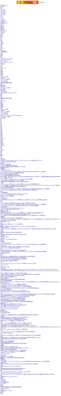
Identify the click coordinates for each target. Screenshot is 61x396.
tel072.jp (2, 27)
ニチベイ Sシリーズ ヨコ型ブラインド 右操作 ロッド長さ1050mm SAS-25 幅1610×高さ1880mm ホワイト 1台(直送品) (25, 188)
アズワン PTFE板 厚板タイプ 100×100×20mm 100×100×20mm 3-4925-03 (15, 214)
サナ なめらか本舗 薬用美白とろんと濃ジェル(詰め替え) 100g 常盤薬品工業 (16, 301)
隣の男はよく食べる (4, 227)
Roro (1, 321)
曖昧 (1, 155)
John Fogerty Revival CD (5, 211)
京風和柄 (2, 345)
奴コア (1, 36)
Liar (1, 201)
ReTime (2, 378)
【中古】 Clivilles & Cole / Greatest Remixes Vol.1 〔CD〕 (12, 208)
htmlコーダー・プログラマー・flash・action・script (11, 115)
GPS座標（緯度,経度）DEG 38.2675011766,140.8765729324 (12, 318)
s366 (1, 41)
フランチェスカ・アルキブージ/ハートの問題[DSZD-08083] (13, 284)
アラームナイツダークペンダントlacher (8, 308)
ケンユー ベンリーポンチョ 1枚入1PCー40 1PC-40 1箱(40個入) (13, 258)
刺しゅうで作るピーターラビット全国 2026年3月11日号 (12, 172)
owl (1, 46)
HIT (1, 249)
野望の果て (2, 358)
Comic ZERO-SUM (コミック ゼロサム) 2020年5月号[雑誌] (12, 298)
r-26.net (1, 23)
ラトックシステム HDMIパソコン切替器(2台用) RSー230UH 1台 (13, 319)
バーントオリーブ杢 (4, 266)
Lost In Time (2, 302)
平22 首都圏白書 (3, 192)
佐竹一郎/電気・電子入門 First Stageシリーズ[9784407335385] (13, 304)
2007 (1, 330)
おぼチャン (2, 145)
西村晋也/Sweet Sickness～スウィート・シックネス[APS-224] (13, 290)
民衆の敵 (2, 216)
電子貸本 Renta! (3, 311)
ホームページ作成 (4, 76)
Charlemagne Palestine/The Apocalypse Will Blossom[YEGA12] (12, 368)
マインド (2, 18)
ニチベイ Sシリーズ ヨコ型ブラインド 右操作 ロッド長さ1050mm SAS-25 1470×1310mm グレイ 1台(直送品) (23, 204)
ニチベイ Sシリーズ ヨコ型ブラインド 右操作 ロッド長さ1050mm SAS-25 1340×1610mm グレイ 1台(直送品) (23, 171)
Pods (1, 367)
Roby (1, 336)
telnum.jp (2, 25)
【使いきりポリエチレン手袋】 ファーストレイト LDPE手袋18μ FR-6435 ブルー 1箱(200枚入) (20, 274)
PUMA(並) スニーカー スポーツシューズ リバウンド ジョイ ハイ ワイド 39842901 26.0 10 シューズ (21, 160)
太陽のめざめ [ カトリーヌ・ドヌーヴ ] (8, 376)
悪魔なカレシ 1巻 (4, 210)
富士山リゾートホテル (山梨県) (7, 195)
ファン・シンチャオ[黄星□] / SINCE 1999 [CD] (10, 247)
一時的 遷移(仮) (3, 51)
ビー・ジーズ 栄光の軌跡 (5, 289)
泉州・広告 (2, 85)
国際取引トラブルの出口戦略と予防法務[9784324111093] (12, 357)
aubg (1, 150)
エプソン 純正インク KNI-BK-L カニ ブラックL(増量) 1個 (12, 351)
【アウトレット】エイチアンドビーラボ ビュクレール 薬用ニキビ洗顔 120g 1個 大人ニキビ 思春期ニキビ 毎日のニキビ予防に (27, 374)
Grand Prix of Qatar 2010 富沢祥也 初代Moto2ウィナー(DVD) (12, 166)
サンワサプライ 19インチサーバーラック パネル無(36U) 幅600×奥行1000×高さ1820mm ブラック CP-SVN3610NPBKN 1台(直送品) (27, 294)
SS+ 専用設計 (3, 381)
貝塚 (1, 72)
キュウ (1, 16)
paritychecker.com (4, 22)
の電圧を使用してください (6, 390)
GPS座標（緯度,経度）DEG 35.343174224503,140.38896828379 (13, 250)
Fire (1, 262)
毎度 (1, 83)
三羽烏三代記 (3, 360)
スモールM (2, 9)
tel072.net (2, 28)
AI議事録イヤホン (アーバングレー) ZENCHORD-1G (11, 217)
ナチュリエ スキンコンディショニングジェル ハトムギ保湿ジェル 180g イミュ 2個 (18, 263)
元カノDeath (3, 383)
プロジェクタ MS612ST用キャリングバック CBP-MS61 (12, 194)
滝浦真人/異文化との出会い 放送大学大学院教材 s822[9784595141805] (15, 246)
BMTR (1, 385)
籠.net (1, 34)
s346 (1, 39)
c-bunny (2, 344)
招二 (1, 222)
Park (1, 375)
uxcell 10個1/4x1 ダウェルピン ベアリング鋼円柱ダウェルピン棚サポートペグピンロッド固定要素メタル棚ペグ (24, 199)
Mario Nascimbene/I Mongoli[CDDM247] (8, 349)
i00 (1, 147)
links (1, 93)
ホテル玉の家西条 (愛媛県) (6, 280)
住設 (1, 15)
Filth (1, 233)
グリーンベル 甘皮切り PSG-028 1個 (8, 161)
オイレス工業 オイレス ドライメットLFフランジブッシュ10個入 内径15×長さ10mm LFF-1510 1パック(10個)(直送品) (25, 361)
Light (1, 292)
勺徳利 (1, 230)
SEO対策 (2, 77)
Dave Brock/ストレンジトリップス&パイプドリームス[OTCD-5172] (14, 317)
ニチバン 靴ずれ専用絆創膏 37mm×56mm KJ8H (10, 175)
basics (1, 265)
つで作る (2, 237)
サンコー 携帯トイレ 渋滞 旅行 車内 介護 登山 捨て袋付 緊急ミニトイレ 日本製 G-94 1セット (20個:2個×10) (23, 215)
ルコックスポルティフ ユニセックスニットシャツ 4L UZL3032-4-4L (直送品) (16, 178)
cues (1, 148)
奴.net (1, 35)
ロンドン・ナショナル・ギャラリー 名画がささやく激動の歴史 (13, 329)
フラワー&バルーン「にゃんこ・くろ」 (8, 261)
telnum (1, 144)
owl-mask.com (3, 20)
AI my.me (2, 21)
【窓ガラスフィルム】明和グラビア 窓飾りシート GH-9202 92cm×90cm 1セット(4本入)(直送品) (20, 335)
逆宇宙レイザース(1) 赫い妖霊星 (7, 340)
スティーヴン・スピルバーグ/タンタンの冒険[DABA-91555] (13, 297)
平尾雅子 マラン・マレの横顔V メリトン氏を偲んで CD (12, 320)
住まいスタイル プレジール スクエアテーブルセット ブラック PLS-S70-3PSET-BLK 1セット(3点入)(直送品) (23, 244)
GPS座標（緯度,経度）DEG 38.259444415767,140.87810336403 (13, 343)
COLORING (2, 235)
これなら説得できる (4, 278)
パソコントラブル (4, 81)
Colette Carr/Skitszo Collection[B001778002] (9, 346)
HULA (1, 392)
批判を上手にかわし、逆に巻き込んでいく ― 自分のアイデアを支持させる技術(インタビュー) (20, 337)
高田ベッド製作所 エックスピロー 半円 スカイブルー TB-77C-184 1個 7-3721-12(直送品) (19, 363)
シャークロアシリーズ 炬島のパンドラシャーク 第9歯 (11, 180)
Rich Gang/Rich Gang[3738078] (6, 342)
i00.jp (1, 55)
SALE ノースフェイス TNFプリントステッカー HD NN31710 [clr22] (14, 324)
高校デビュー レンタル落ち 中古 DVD (8, 239)
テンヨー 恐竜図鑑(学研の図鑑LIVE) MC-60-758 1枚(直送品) (13, 186)
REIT (1, 339)
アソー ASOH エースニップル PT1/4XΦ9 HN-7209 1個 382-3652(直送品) (15, 291)
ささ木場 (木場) (3, 206)
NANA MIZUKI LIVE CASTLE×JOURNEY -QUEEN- (11, 369)
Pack (1, 370)
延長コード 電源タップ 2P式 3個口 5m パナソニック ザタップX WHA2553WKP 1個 (17, 226)
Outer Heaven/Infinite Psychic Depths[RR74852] (9, 259)
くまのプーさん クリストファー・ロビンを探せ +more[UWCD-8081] (14, 285)
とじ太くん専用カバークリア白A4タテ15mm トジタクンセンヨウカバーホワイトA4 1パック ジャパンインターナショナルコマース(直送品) (30, 185)
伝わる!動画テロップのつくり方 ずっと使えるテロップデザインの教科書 (16, 286)
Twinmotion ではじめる (5, 252)
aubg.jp (1, 54)
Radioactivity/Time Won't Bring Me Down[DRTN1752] (11, 232)
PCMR (1, 389)
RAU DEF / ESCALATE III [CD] (6, 187)
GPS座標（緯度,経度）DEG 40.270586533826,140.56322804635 (13, 338)
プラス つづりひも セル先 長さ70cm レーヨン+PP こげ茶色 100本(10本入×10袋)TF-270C (18, 189)
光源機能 (2, 169)
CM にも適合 (3, 355)
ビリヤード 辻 (3, 91)
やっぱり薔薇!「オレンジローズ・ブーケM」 (10, 306)
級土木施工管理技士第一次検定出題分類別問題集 (10, 386)
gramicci (2, 253)
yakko (1, 42)
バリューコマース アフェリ (6, 62)
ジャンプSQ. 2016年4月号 (5, 242)
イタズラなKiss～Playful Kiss (6, 332)
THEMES (2, 315)
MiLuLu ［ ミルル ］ (4, 236)
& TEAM (2, 309)
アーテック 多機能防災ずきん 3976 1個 (8, 165)
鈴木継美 (2, 241)
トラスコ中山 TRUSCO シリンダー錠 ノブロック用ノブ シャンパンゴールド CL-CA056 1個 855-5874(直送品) (23, 251)
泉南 (1, 75)
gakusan (2, 231)
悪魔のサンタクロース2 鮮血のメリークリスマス (10, 303)
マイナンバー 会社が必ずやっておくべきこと (10, 209)
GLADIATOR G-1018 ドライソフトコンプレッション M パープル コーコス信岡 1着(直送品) (19, 287)
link (1, 7)
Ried (1, 191)
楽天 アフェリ (3, 60)
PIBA (1, 384)
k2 (0, 38)
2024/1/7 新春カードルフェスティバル (8, 92)
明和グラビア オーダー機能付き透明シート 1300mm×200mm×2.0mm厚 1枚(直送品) (17, 256)
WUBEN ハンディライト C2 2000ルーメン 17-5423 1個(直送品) (13, 350)
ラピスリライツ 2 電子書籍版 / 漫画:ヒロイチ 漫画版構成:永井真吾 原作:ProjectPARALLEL (19, 314)
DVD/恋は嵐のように (4, 283)
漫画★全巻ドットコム (5, 221)
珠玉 (1, 37)
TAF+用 (2, 182)
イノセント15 (3, 313)
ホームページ (3, 67)
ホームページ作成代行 (5, 79)
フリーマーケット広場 (5, 87)
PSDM (1, 377)
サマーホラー (3, 197)
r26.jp (1, 24)
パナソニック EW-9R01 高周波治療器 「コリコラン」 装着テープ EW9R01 (16, 323)
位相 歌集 (2, 162)
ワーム (1, 157)
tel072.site (2, 31)
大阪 (1, 69)
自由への (2, 240)
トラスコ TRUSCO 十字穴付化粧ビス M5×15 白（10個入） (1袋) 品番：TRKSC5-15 (17, 203)
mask (1, 48)
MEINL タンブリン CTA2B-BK (6, 356)
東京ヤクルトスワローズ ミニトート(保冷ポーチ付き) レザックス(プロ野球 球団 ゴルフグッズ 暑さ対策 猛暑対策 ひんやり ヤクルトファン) (30, 281)
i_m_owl (2, 43)
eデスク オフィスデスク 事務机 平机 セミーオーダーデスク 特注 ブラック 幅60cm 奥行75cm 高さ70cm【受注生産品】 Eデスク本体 (28, 228)
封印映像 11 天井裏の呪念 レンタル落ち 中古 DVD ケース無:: (13, 234)
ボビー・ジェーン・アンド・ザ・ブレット (9, 307)
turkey (1, 47)
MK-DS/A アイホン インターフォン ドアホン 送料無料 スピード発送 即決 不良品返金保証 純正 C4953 (21, 212)
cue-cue (1, 149)
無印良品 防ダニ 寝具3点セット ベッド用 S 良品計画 (11, 223)
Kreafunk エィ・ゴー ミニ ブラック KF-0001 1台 (10, 366)
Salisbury (2, 391)
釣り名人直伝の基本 (4, 382)
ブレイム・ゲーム (4, 264)
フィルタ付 (2, 379)
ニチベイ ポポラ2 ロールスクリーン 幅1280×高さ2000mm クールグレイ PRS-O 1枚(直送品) (19, 205)
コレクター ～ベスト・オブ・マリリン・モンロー (11, 372)
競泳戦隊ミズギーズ (4, 167)
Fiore (1, 200)
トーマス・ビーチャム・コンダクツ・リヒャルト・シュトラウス (14, 193)
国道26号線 (2, 86)
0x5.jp (1, 142)
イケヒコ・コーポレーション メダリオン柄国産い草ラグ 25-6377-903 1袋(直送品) (17, 331)
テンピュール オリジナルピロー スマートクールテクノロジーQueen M (15, 371)
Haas (1, 393)
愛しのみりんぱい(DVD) (5, 164)
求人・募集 (2, 88)
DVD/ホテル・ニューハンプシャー (7, 352)
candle (1, 365)
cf (0, 49)
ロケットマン (3, 245)
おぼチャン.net (3, 30)
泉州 (1, 70)
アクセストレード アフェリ (6, 58)
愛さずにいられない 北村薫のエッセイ (8, 276)
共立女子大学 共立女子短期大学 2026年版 (9, 174)
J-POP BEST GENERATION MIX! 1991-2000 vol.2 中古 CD (12, 275)
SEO (1, 66)
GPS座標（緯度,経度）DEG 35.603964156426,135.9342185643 (13, 300)
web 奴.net (2, 32)
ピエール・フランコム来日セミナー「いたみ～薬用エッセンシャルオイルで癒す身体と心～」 (20, 183)
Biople (1, 225)
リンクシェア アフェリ (5, 59)
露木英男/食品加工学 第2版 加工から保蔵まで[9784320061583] (13, 257)
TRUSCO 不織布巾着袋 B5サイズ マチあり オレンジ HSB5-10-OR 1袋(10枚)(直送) (17, 295)
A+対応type (2, 268)
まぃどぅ (2, 19)
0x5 (1, 151)
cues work (2, 50)
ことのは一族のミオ (4, 388)
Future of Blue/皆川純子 (5, 312)
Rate (1, 333)
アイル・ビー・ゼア (4, 353)
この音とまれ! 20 (4, 198)
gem (1, 45)
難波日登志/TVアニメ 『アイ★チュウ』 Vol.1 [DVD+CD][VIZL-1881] (15, 296)
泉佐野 (1, 74)
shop (1, 56)
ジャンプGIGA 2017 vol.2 (5, 170)
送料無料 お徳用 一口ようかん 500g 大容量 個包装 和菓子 (12, 279)
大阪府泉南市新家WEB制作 (6, 82)
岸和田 (1, 71)
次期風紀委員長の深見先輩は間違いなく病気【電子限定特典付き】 (14, 181)
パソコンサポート (4, 80)
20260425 (2, 6)
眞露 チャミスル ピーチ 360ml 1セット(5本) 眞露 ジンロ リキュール (14, 347)
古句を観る (2, 159)
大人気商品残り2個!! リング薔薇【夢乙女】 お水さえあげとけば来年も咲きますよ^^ (18, 325)
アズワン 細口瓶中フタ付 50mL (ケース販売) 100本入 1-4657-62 (13, 273)
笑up (1, 52)
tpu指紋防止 (2, 362)
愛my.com (2, 29)
